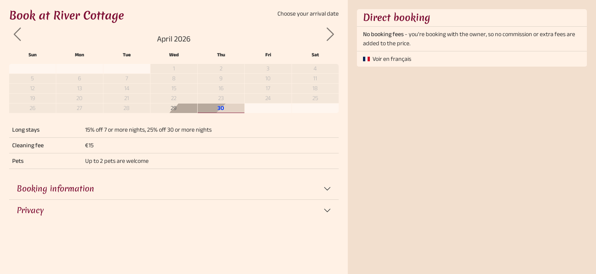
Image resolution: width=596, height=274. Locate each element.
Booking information (55, 188)
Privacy (30, 210)
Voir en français (391, 59)
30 (220, 108)
